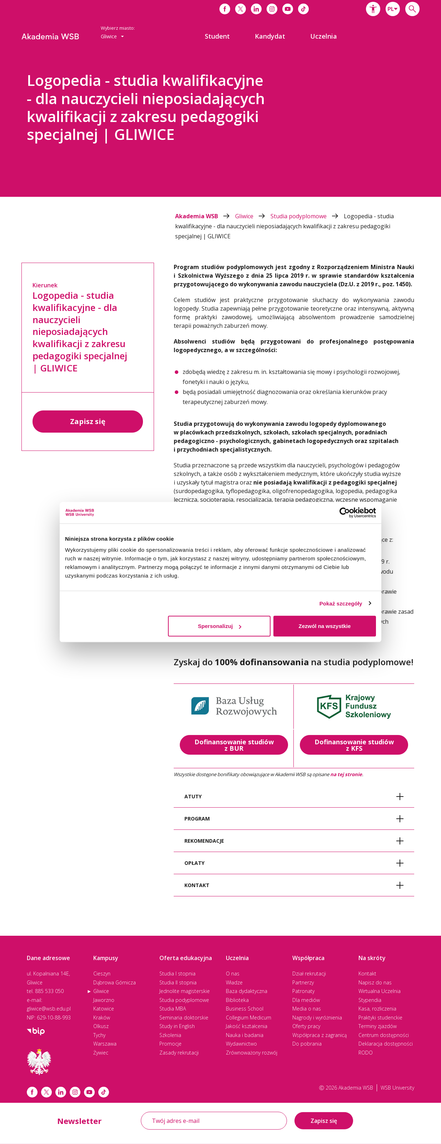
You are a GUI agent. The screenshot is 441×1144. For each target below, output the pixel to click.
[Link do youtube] (287, 9)
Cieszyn (101, 973)
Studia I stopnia (177, 973)
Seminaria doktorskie (183, 1017)
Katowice (103, 1008)
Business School (244, 1008)
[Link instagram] (75, 1092)
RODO (365, 1052)
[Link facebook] (32, 1092)
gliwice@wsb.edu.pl (49, 1008)
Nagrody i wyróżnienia (317, 1017)
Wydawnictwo (241, 1043)
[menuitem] (217, 36)
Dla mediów (306, 1000)
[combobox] (393, 9)
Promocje (170, 1043)
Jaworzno (103, 1000)
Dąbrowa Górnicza (114, 982)
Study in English (177, 1026)
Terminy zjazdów (377, 1026)
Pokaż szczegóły (340, 603)
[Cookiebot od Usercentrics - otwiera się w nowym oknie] (344, 512)
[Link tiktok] (103, 1092)
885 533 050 (49, 991)
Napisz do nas (375, 982)
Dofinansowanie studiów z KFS (354, 745)
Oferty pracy (306, 1026)
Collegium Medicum (248, 1017)
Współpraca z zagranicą (319, 1035)
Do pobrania (307, 1043)
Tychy (99, 1035)
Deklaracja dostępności (385, 1043)
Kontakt (367, 973)
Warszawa (105, 1043)
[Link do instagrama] (272, 9)
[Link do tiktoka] (303, 9)
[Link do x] (240, 9)
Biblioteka (237, 1000)
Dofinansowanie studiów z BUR (234, 745)
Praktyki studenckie (380, 1017)
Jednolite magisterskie (184, 991)
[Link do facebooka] (224, 9)
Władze (234, 982)
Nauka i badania (244, 1035)
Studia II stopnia (178, 982)
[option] (220, 125)
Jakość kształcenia (246, 1026)
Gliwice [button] (112, 36)
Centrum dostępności (383, 1035)
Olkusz (101, 1026)
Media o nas (306, 1008)
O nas (232, 973)
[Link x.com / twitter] (46, 1092)
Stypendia (369, 1000)
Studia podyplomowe (307, 216)
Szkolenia (170, 1035)
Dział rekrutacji (309, 973)
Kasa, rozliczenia (377, 1008)
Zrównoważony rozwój (251, 1052)
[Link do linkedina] (256, 9)
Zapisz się (87, 421)
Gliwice (253, 216)
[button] (373, 9)
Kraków (101, 1017)
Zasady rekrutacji (179, 1052)
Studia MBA (172, 1008)
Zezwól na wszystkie (325, 626)
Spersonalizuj (220, 626)
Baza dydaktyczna (246, 991)
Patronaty (303, 991)
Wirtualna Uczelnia (379, 991)
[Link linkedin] (60, 1092)
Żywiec (100, 1052)
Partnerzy (303, 982)
